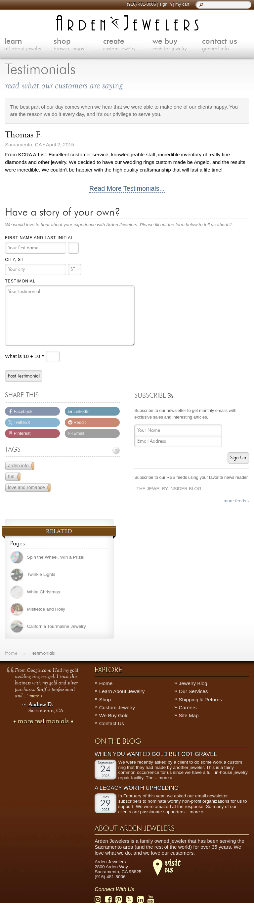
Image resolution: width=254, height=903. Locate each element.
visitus (172, 865)
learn (29, 45)
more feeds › (236, 500)
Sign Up (238, 457)
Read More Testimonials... (127, 188)
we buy (177, 45)
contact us (227, 45)
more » (35, 695)
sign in (165, 4)
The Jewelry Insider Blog (169, 488)
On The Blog (118, 741)
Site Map (189, 715)
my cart (182, 4)
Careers (188, 707)
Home (106, 683)
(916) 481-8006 (141, 4)
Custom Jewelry (117, 707)
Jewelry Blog (193, 683)
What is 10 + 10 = (25, 356)
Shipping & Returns (200, 699)
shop (78, 45)
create (128, 45)
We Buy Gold (114, 715)
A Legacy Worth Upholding (137, 788)
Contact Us (111, 723)
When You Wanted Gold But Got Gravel (156, 754)
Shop (105, 699)
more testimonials (43, 721)
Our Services (193, 691)
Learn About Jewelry (122, 691)
